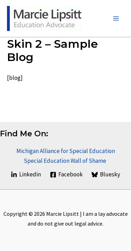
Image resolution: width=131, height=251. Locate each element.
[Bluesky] (106, 175)
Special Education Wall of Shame (65, 161)
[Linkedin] (25, 175)
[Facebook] (66, 175)
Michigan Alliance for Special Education (65, 151)
